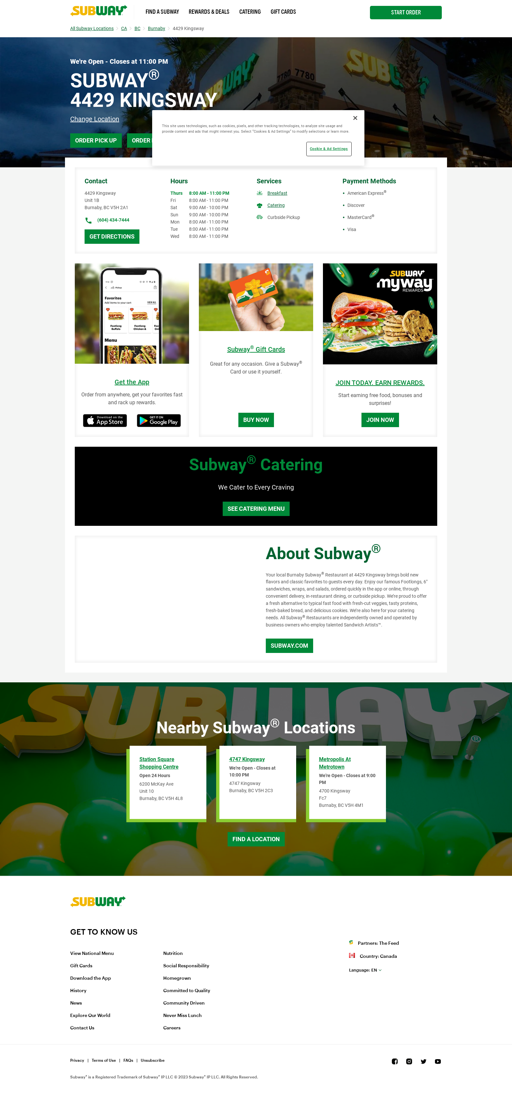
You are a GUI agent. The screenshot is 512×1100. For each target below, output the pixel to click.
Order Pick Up (96, 140)
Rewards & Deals (209, 12)
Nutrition (173, 953)
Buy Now (256, 419)
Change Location (94, 119)
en (363, 970)
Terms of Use (104, 1060)
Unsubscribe (153, 1060)
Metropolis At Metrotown (335, 763)
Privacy (77, 1060)
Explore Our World (90, 1015)
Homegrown (177, 978)
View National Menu (92, 953)
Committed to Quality (186, 991)
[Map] (163, 599)
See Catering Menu (256, 508)
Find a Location (256, 839)
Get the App (132, 382)
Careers (172, 1028)
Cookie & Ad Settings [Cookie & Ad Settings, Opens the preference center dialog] (329, 148)
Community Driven (184, 1003)
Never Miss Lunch (182, 1015)
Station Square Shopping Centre (159, 763)
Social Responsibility (186, 966)
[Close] (355, 118)
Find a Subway (162, 12)
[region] (258, 138)
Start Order (406, 12)
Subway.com (289, 645)
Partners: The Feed (378, 943)
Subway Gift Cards (256, 349)
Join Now (380, 419)
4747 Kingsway (247, 759)
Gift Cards (283, 12)
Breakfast (277, 193)
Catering (250, 12)
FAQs (128, 1060)
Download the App (90, 978)
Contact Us (82, 1028)
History (78, 991)
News (76, 1003)
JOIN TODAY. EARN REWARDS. (380, 383)
